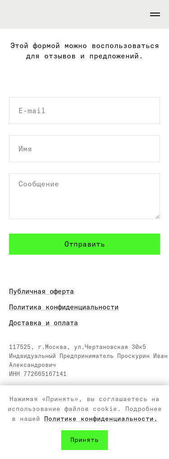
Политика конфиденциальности (64, 307)
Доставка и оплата (43, 322)
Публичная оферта (41, 291)
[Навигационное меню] (155, 14)
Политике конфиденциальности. (101, 419)
